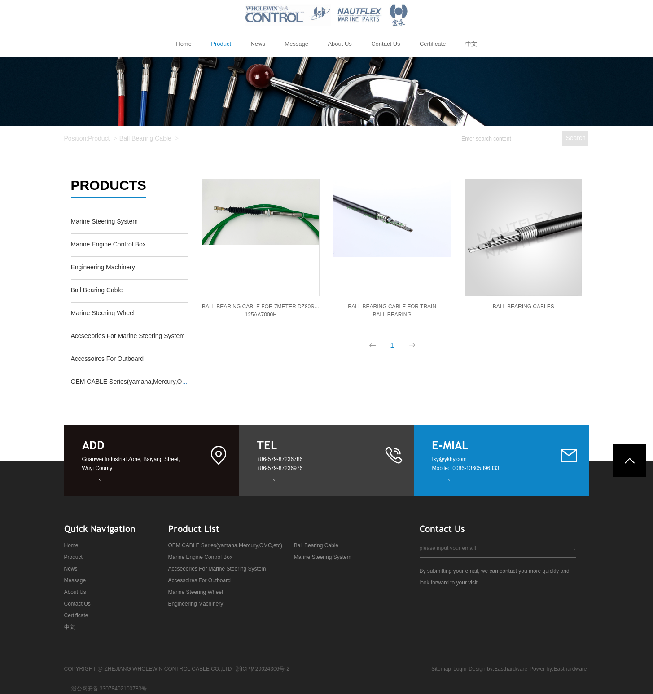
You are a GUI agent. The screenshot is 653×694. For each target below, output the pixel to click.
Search (575, 137)
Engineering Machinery (196, 604)
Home (71, 545)
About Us (75, 592)
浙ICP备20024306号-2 (262, 669)
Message (75, 580)
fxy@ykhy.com (449, 459)
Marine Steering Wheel (195, 592)
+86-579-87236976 (279, 468)
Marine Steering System (322, 557)
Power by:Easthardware (558, 669)
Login (459, 669)
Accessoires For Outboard (199, 580)
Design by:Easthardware (498, 669)
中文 (69, 627)
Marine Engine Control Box (200, 557)
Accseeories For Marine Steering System (217, 569)
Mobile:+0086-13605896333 (465, 468)
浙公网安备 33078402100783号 (109, 688)
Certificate (76, 615)
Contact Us (77, 604)
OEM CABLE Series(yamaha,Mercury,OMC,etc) (225, 545)
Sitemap (441, 669)
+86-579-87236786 (279, 459)
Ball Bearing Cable (145, 138)
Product (99, 138)
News (71, 569)
